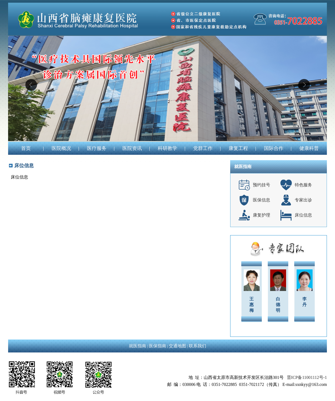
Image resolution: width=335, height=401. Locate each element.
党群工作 (203, 148)
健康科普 (309, 148)
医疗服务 (96, 148)
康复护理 (261, 215)
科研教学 (167, 148)
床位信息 (303, 215)
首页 (26, 148)
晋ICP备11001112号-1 (307, 377)
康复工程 (238, 148)
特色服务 (303, 185)
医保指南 (157, 346)
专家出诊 (303, 200)
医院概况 (61, 148)
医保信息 (261, 200)
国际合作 (273, 148)
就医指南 (137, 346)
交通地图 (177, 346)
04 (167, 88)
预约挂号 (261, 185)
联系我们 (197, 346)
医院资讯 (132, 148)
